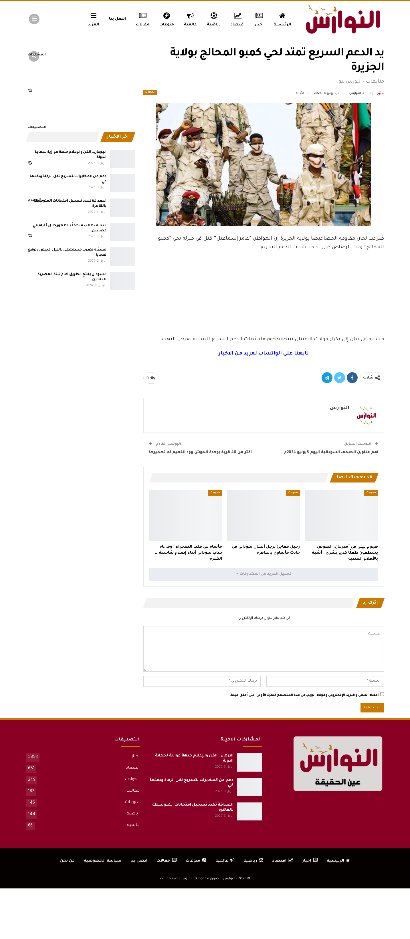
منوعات (166, 18)
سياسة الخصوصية (102, 861)
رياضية (214, 18)
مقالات (142, 18)
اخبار (259, 18)
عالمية (190, 18)
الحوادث (150, 92)
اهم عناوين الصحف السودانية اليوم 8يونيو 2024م (331, 452)
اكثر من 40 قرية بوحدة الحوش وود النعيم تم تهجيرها (200, 452)
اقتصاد (238, 18)
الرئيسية (282, 18)
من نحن (67, 861)
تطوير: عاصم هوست (176, 879)
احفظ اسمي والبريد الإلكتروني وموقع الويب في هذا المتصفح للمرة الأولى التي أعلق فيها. (304, 695)
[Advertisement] (263, 292)
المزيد (93, 18)
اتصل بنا (117, 19)
